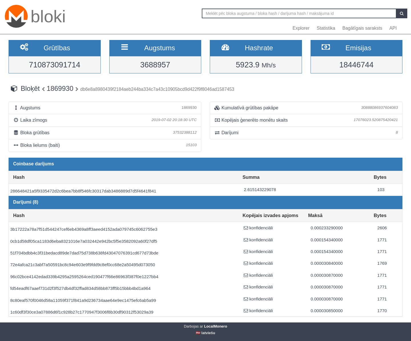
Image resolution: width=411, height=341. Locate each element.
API (393, 28)
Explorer (301, 28)
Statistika (326, 28)
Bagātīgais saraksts (362, 28)
